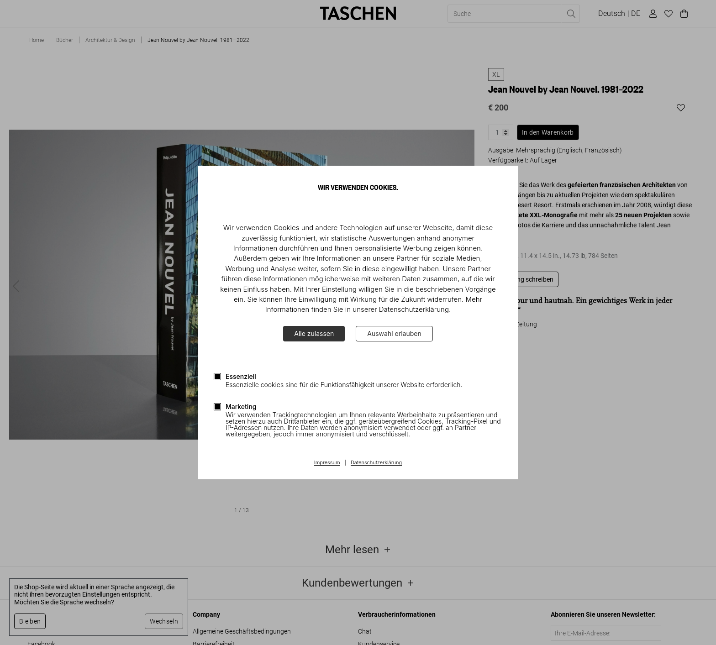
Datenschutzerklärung (376, 463)
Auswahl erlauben (394, 333)
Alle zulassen (314, 333)
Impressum (327, 463)
